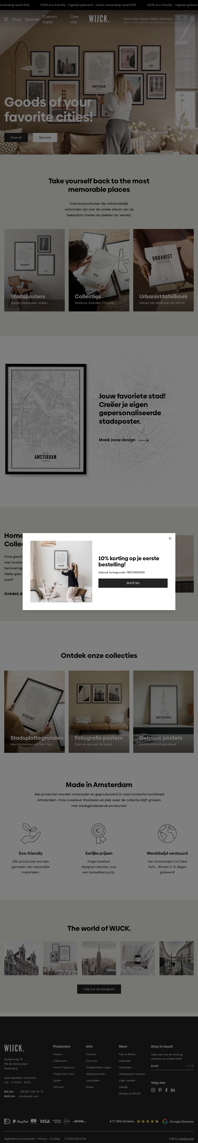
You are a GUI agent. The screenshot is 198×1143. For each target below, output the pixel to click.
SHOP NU (133, 583)
